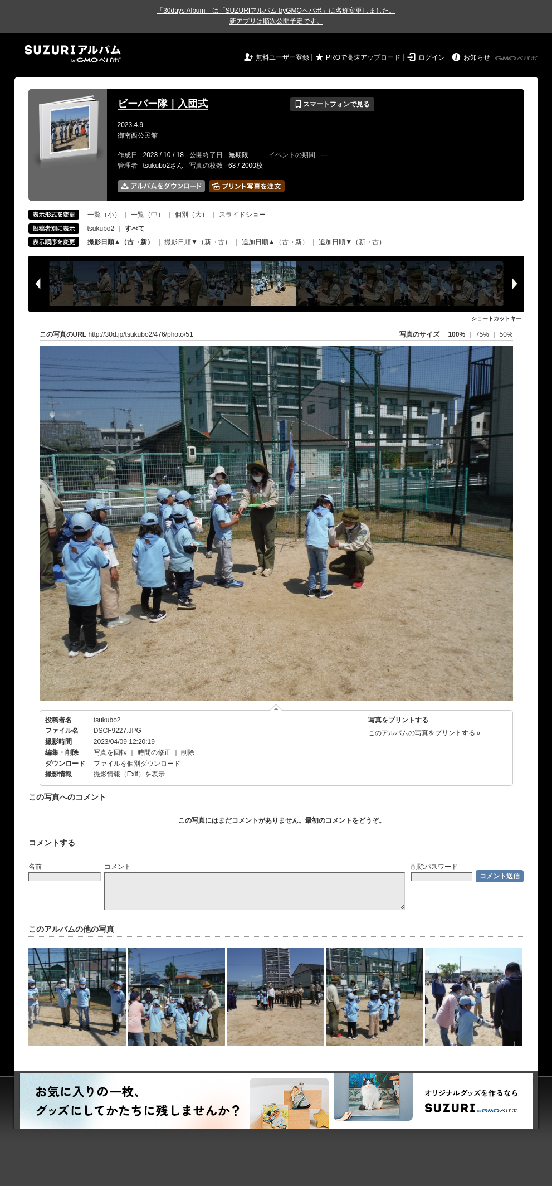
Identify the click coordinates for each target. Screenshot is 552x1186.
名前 (35, 867)
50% (505, 334)
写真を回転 (110, 752)
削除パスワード (434, 867)
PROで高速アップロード (363, 57)
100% (456, 334)
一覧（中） (147, 214)
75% (483, 334)
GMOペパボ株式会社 (517, 58)
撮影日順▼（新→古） (197, 242)
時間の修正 (154, 752)
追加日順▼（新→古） (352, 242)
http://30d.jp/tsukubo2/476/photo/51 (141, 334)
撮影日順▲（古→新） (120, 242)
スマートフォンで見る (332, 104)
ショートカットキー (496, 318)
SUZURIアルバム (72, 54)
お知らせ (476, 57)
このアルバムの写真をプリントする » (424, 733)
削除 (187, 752)
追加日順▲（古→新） (275, 242)
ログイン (431, 57)
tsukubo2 (101, 228)
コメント (117, 867)
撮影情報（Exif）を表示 (129, 774)
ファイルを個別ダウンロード (137, 763)
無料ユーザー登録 (282, 57)
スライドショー (242, 214)
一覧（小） (104, 214)
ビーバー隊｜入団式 (163, 103)
